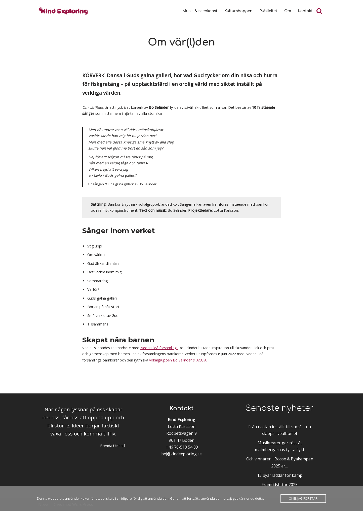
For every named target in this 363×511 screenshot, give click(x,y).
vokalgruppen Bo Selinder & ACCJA (178, 360)
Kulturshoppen (238, 11)
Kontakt (305, 11)
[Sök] (319, 11)
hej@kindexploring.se (181, 454)
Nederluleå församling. (159, 347)
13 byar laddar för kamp (279, 475)
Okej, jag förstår (303, 498)
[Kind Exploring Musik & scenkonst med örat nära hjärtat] (64, 11)
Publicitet (268, 11)
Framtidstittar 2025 (280, 484)
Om (287, 11)
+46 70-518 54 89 (182, 447)
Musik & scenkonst (200, 11)
